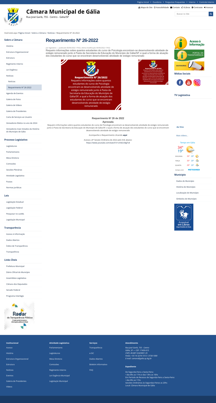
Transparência (12, 227)
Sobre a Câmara (39, 33)
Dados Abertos (96, 358)
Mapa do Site (146, 7)
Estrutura (10, 364)
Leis (6, 195)
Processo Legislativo (15, 139)
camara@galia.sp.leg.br (142, 358)
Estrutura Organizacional (17, 358)
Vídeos (9, 386)
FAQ (91, 370)
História (9, 353)
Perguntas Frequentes (175, 2)
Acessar (209, 7)
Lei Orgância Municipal (59, 375)
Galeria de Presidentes (16, 381)
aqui (125, 135)
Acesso (9, 347)
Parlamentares (55, 347)
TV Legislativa (182, 95)
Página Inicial (143, 2)
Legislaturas (54, 353)
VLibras (187, 7)
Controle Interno (206, 2)
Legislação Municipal (58, 381)
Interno (192, 2)
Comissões (54, 364)
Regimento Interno (57, 370)
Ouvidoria (157, 2)
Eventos (9, 375)
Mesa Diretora (55, 358)
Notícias (51, 33)
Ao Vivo (180, 127)
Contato (176, 7)
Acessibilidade (162, 7)
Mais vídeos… (182, 135)
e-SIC (91, 353)
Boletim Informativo (98, 364)
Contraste (198, 7)
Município (180, 174)
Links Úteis (10, 260)
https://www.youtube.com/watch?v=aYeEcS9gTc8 (108, 142)
